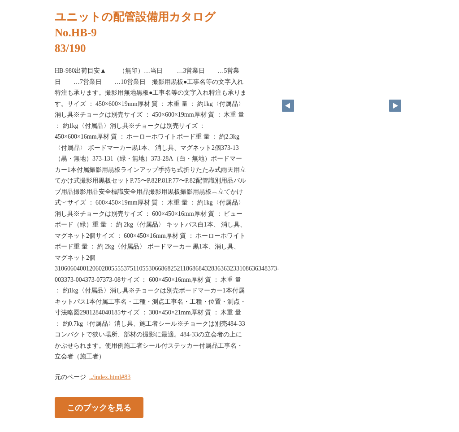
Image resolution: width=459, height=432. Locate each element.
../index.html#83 (109, 377)
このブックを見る (99, 407)
